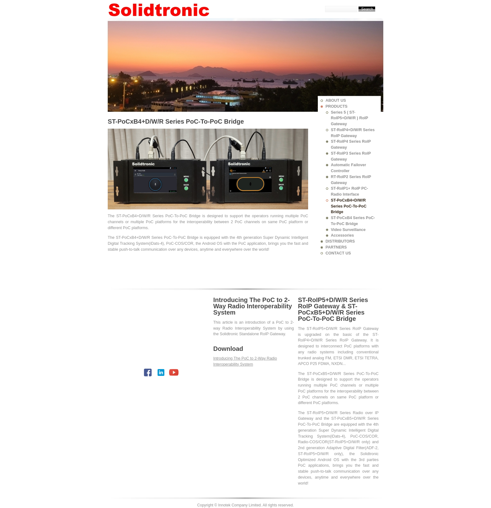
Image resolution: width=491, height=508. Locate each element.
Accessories (342, 235)
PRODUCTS (337, 106)
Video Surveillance (348, 230)
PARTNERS (336, 247)
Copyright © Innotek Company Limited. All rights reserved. (245, 505)
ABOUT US (336, 100)
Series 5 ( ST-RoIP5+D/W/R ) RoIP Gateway (349, 118)
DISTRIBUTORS (340, 241)
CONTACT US (338, 253)
